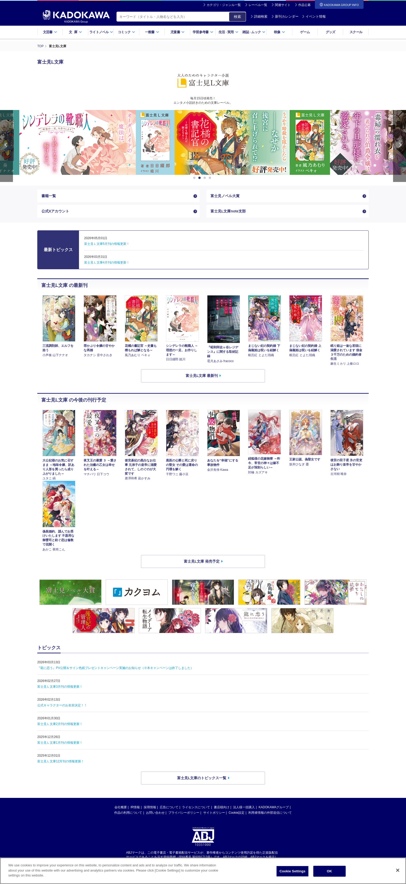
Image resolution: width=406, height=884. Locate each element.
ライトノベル (101, 32)
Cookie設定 (236, 812)
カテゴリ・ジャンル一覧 (224, 5)
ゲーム (305, 32)
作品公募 (304, 5)
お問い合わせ (155, 812)
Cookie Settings (293, 871)
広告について (169, 807)
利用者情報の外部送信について (270, 812)
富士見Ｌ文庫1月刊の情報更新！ (60, 742)
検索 (237, 17)
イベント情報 (314, 16)
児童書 (177, 32)
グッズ (330, 32)
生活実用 (228, 32)
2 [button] (200, 178)
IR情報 (135, 807)
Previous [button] (6, 146)
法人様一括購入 (244, 807)
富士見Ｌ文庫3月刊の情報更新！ (60, 686)
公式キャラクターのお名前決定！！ (62, 705)
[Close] (397, 870)
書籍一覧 (48, 196)
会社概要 (120, 807)
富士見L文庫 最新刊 (202, 376)
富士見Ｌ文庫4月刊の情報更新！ (106, 262)
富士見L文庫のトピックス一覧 (202, 778)
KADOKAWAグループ (274, 807)
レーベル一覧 (258, 5)
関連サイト (283, 5)
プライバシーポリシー (183, 812)
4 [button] (211, 178)
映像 (279, 32)
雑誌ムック (253, 32)
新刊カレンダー (285, 16)
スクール (356, 32)
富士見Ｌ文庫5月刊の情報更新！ (106, 244)
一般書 (152, 32)
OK (329, 871)
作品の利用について (128, 812)
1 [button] (195, 178)
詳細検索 (258, 16)
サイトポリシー (214, 812)
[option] (203, 142)
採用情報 (150, 807)
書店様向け (221, 807)
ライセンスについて (196, 807)
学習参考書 (203, 32)
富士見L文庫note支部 (228, 211)
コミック (126, 32)
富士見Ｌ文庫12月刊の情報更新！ (60, 761)
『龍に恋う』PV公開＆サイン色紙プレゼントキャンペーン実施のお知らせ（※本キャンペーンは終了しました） (115, 668)
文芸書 (50, 32)
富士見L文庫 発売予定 (202, 561)
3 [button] (206, 178)
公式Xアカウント (55, 211)
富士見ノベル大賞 (225, 196)
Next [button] (399, 146)
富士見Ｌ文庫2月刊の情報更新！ (60, 724)
